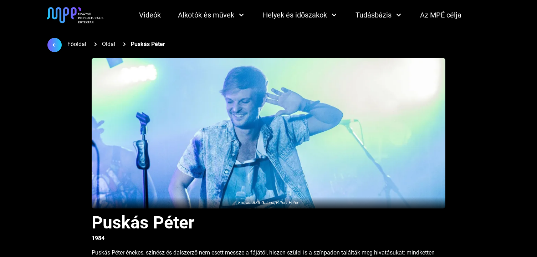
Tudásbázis (379, 15)
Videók (150, 15)
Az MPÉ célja (440, 15)
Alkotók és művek (212, 15)
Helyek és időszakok (300, 15)
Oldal (108, 44)
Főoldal (76, 44)
